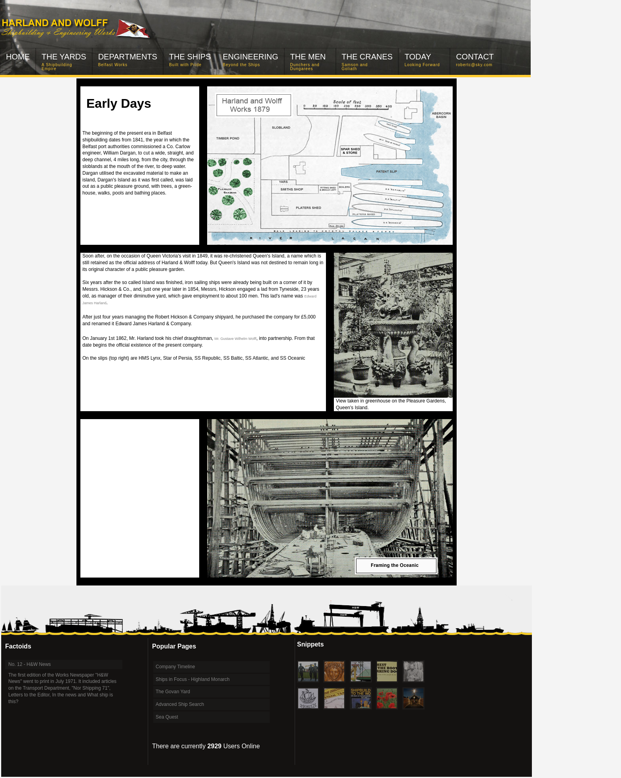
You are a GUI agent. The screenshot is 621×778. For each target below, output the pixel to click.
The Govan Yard (173, 691)
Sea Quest (167, 717)
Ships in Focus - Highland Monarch (193, 679)
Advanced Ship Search (180, 704)
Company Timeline (175, 666)
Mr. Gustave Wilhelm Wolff (236, 339)
